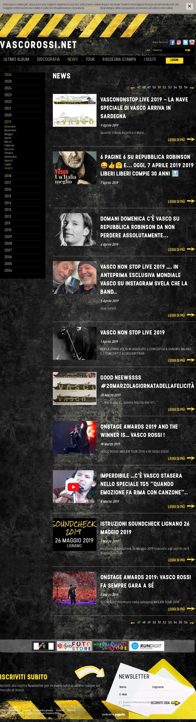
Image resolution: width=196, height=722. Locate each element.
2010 (8, 230)
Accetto (136, 704)
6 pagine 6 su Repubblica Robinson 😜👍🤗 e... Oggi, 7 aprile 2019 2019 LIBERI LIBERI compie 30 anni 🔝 (147, 165)
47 (138, 87)
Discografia (48, 59)
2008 (8, 244)
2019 (8, 122)
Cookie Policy (92, 8)
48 (144, 87)
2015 (8, 196)
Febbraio (9, 145)
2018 (8, 176)
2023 (8, 95)
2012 (8, 217)
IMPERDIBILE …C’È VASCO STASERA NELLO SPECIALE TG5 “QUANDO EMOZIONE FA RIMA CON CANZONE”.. (144, 484)
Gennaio (9, 149)
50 (154, 87)
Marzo (8, 141)
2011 (8, 223)
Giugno (9, 168)
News (73, 59)
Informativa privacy (43, 710)
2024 (8, 88)
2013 (8, 210)
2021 (8, 109)
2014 (8, 203)
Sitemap (71, 710)
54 (175, 87)
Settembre (11, 157)
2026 (8, 75)
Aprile (8, 138)
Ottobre (9, 153)
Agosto (9, 160)
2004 (8, 271)
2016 (8, 190)
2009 (8, 237)
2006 (8, 257)
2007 (8, 250)
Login (175, 60)
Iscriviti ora (160, 703)
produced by (113, 714)
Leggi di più (176, 140)
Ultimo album (16, 59)
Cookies (60, 710)
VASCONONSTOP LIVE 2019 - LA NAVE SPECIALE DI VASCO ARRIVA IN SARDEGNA (144, 108)
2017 (8, 183)
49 (149, 87)
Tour (90, 59)
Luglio (8, 164)
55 (180, 87)
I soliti (150, 59)
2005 (8, 264)
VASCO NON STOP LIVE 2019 (132, 333)
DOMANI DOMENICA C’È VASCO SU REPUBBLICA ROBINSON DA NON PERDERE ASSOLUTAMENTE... (140, 227)
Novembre (10, 130)
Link (148, 50)
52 (164, 87)
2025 (8, 82)
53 (170, 87)
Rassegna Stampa (119, 59)
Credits (26, 710)
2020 (8, 115)
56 (186, 87)
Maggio (9, 134)
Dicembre (10, 126)
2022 (8, 102)
